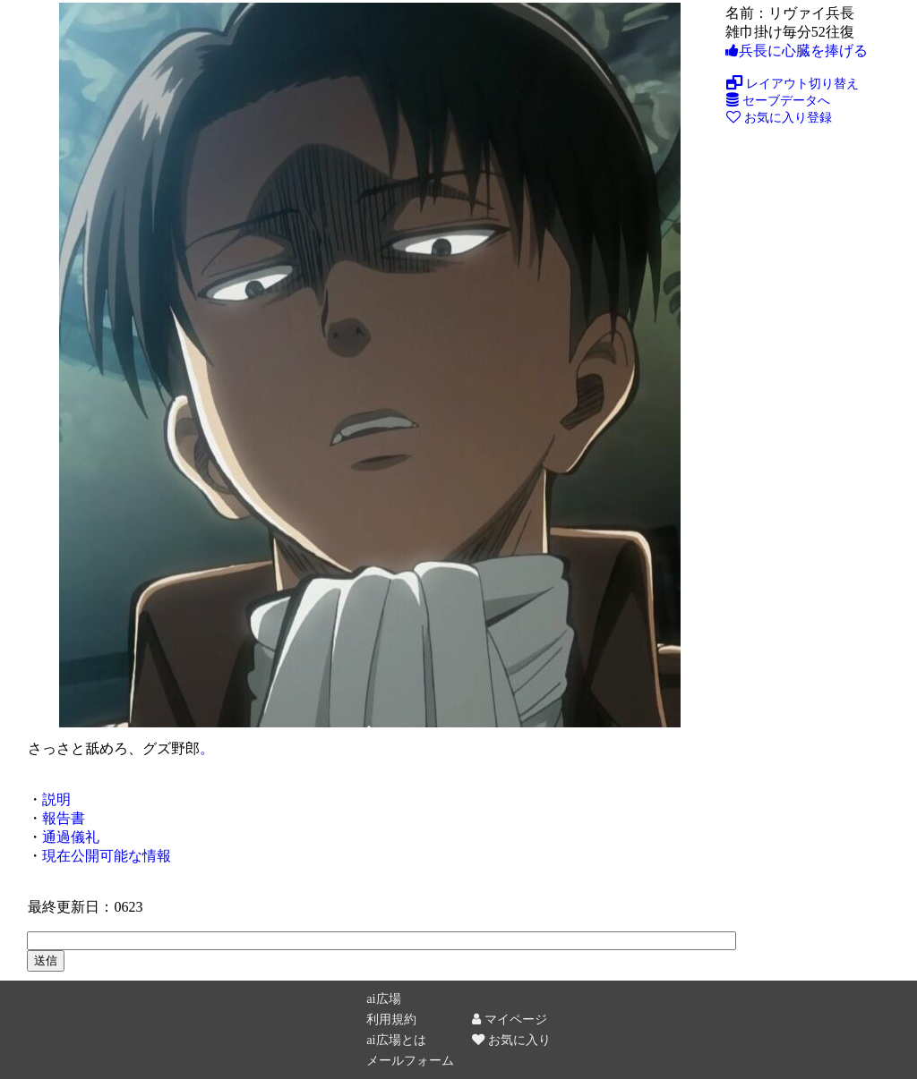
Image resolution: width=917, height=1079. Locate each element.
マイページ (509, 1019)
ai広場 (383, 998)
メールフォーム (410, 1060)
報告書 (63, 818)
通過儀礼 (70, 837)
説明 (56, 799)
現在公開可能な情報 (106, 855)
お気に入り (511, 1039)
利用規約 (391, 1019)
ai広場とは (395, 1039)
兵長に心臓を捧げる (796, 50)
